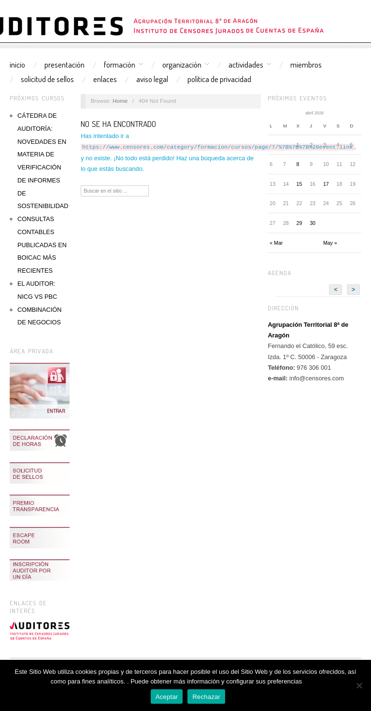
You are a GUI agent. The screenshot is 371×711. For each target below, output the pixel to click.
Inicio (17, 64)
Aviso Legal (152, 79)
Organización (181, 64)
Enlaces (105, 79)
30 (312, 223)
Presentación (64, 64)
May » (330, 243)
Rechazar (206, 696)
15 (299, 184)
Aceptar (167, 696)
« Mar (276, 243)
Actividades (245, 64)
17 (326, 184)
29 (299, 223)
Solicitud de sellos (47, 79)
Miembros (306, 64)
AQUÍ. (311, 681)
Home (120, 101)
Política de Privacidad (219, 79)
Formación (119, 64)
